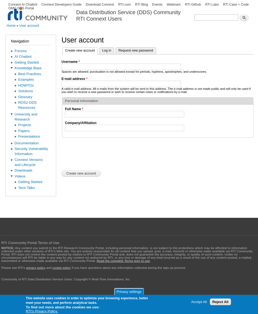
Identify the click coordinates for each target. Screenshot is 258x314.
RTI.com (124, 4)
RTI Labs (212, 4)
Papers (24, 131)
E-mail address (74, 79)
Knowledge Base (27, 68)
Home (11, 26)
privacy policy (35, 267)
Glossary (25, 97)
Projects (24, 125)
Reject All (220, 302)
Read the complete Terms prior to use (123, 260)
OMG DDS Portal (21, 8)
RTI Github (193, 4)
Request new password (135, 50)
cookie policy (61, 267)
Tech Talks (26, 188)
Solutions (25, 91)
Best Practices (29, 74)
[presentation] (102, 153)
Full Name (74, 109)
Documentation (26, 143)
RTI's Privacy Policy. (42, 311)
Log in (106, 50)
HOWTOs (26, 85)
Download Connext (100, 4)
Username (70, 62)
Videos (19, 176)
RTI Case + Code (236, 4)
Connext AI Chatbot (22, 4)
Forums (20, 51)
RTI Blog (141, 4)
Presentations (29, 136)
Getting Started (26, 62)
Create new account (81, 50)
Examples (26, 79)
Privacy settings (129, 292)
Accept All (199, 302)
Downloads (23, 170)
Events (157, 4)
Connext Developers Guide (61, 4)
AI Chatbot (23, 57)
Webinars (173, 4)
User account (29, 26)
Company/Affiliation (81, 123)
